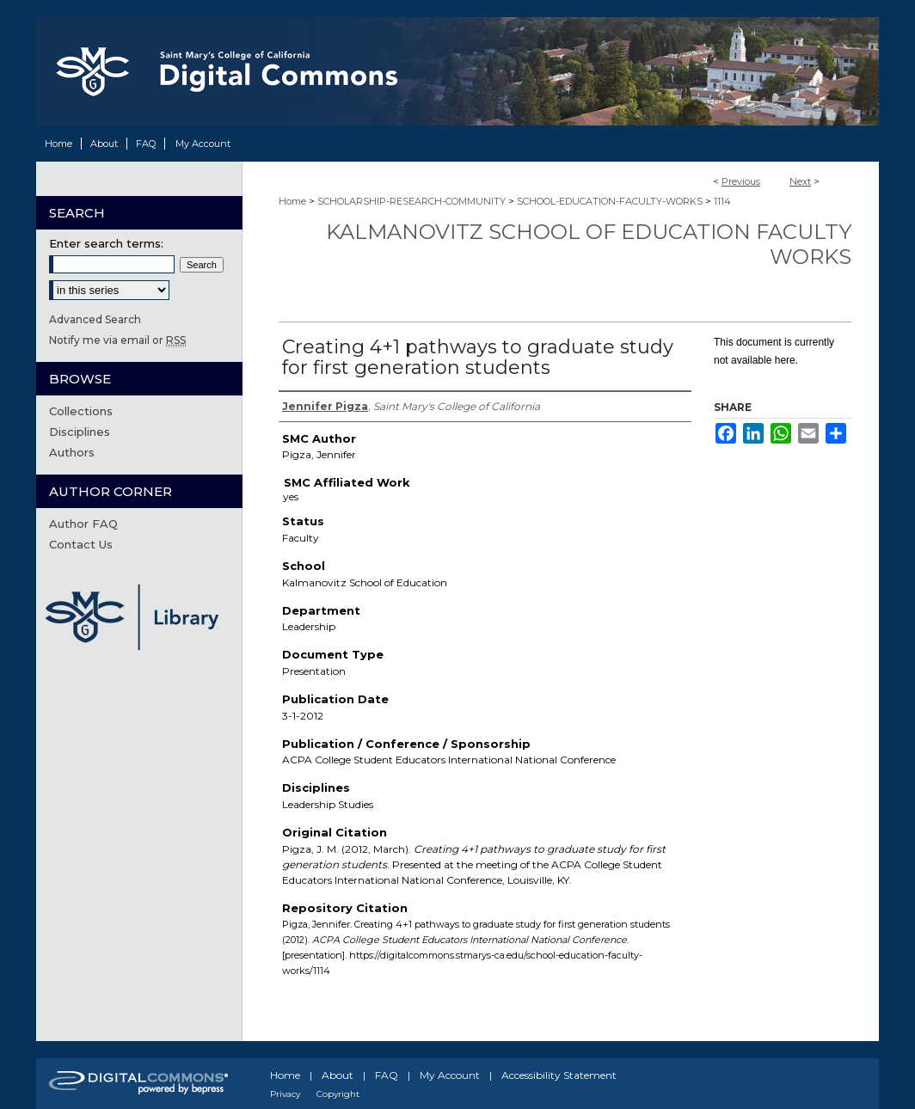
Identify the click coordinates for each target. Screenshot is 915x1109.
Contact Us (81, 544)
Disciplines (79, 431)
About (337, 1075)
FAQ (386, 1075)
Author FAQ (83, 523)
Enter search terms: (106, 243)
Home (292, 201)
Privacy (285, 1094)
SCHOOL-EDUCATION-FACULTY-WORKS (610, 201)
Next (800, 181)
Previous (741, 181)
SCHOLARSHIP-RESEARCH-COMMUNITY (411, 201)
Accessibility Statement (559, 1075)
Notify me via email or (117, 340)
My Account (450, 1075)
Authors (72, 452)
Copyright (337, 1094)
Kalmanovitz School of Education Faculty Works (588, 244)
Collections (81, 411)
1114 (722, 201)
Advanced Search (95, 319)
